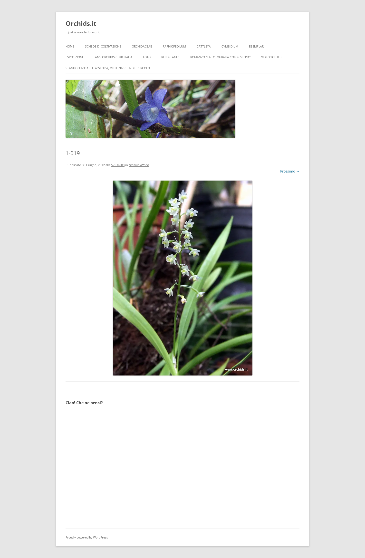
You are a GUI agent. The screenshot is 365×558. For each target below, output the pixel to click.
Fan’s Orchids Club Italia (113, 57)
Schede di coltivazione (103, 46)
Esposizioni (74, 57)
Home (70, 46)
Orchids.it (81, 23)
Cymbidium (229, 46)
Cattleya (204, 46)
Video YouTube (272, 57)
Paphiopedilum (174, 46)
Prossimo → (289, 171)
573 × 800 (118, 165)
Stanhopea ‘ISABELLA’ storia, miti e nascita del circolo (108, 68)
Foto (147, 57)
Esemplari (256, 46)
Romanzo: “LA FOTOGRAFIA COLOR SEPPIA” (220, 57)
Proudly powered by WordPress (87, 537)
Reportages (170, 57)
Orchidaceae (142, 46)
